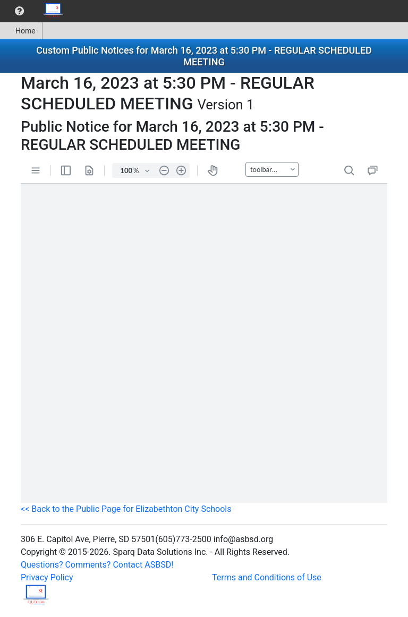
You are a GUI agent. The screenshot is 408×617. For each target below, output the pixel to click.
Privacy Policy (47, 577)
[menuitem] (19, 11)
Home (21, 31)
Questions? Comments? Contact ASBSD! (97, 565)
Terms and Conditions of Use (266, 577)
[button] (19, 11)
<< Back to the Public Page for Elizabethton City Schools (126, 509)
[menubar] (35, 11)
